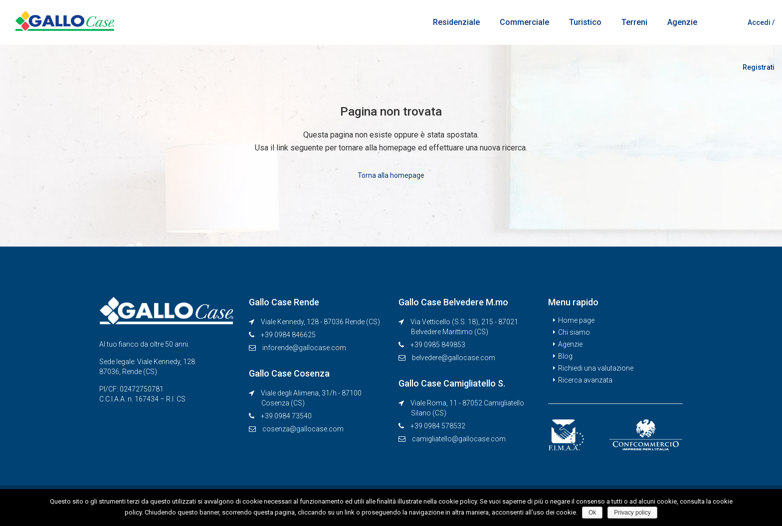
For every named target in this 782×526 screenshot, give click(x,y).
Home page (576, 320)
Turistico (585, 22)
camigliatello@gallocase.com (459, 438)
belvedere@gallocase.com (453, 357)
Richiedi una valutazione (595, 368)
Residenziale (456, 22)
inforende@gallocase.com (304, 347)
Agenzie (682, 22)
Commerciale (524, 22)
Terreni (634, 22)
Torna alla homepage (391, 175)
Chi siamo (574, 332)
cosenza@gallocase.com (303, 428)
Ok (592, 512)
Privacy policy (632, 512)
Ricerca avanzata (585, 380)
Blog (565, 356)
